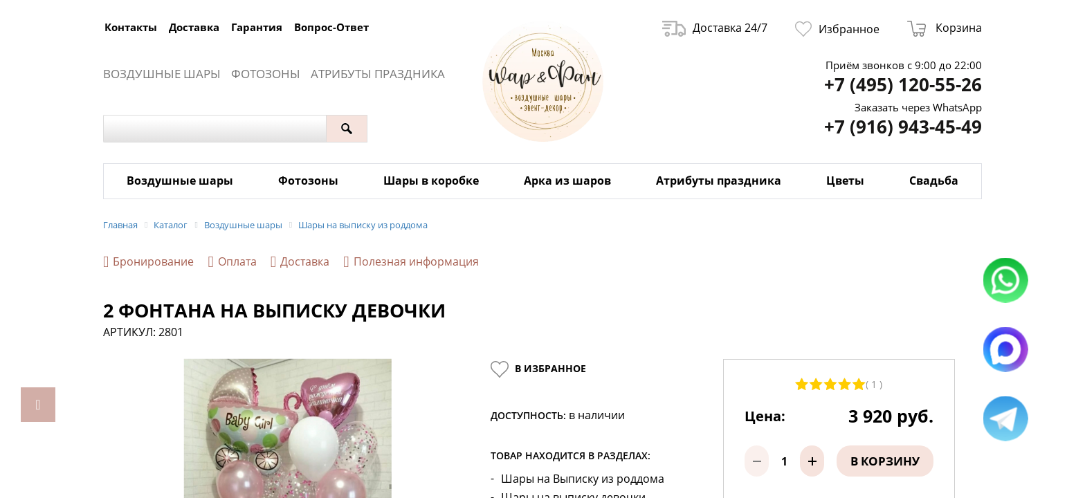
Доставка (194, 27)
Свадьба (933, 180)
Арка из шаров (567, 180)
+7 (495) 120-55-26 (903, 84)
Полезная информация (410, 262)
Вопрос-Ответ (331, 27)
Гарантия (256, 27)
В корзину (885, 451)
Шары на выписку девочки (573, 487)
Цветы (845, 180)
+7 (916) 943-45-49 (903, 127)
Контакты (130, 27)
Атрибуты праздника (378, 74)
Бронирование (148, 262)
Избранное (837, 29)
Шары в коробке (431, 180)
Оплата (232, 262)
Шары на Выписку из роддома (582, 468)
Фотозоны (265, 74)
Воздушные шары (162, 74)
